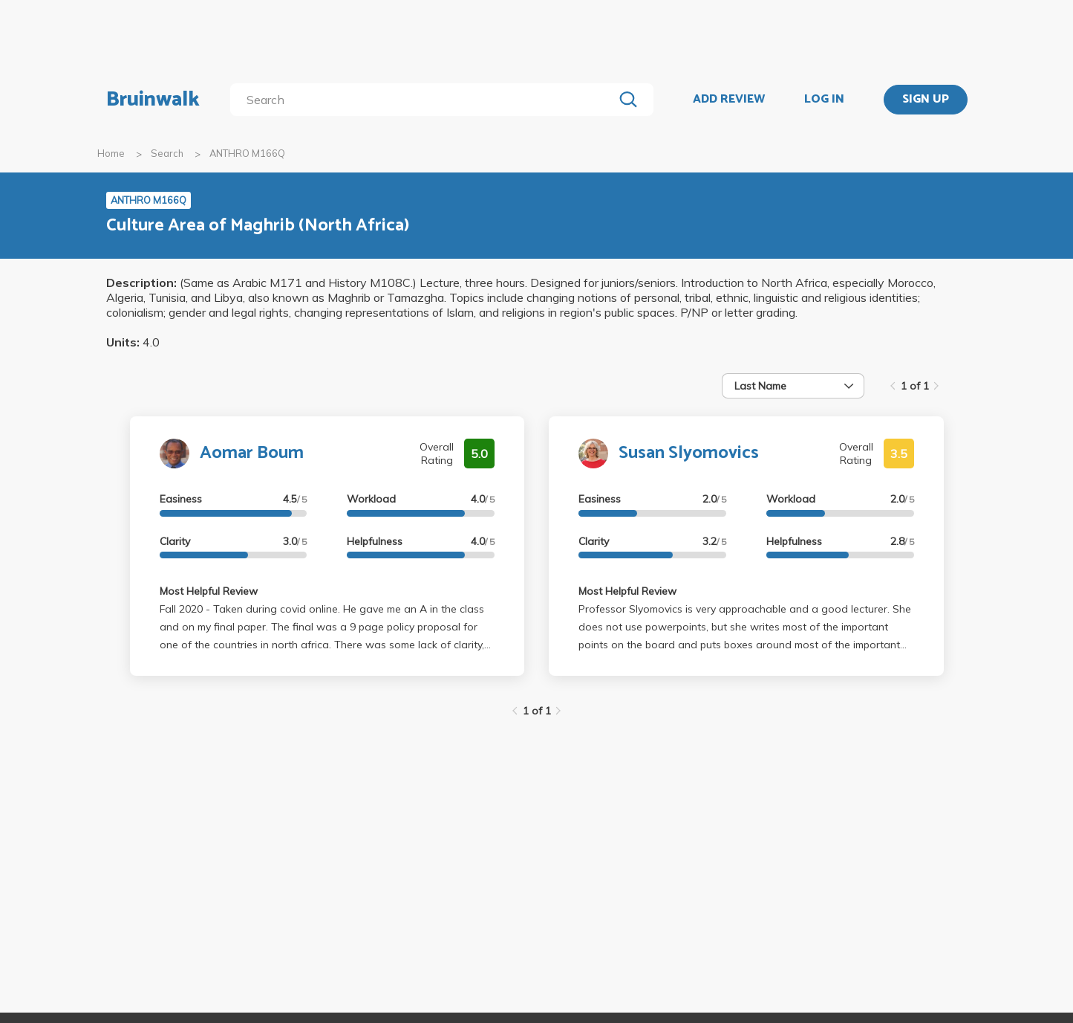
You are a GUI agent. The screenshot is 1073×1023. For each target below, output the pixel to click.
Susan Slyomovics (689, 453)
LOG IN (824, 99)
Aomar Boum (252, 453)
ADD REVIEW (729, 99)
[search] (424, 99)
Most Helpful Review (209, 591)
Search (167, 153)
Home (111, 153)
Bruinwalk (153, 99)
